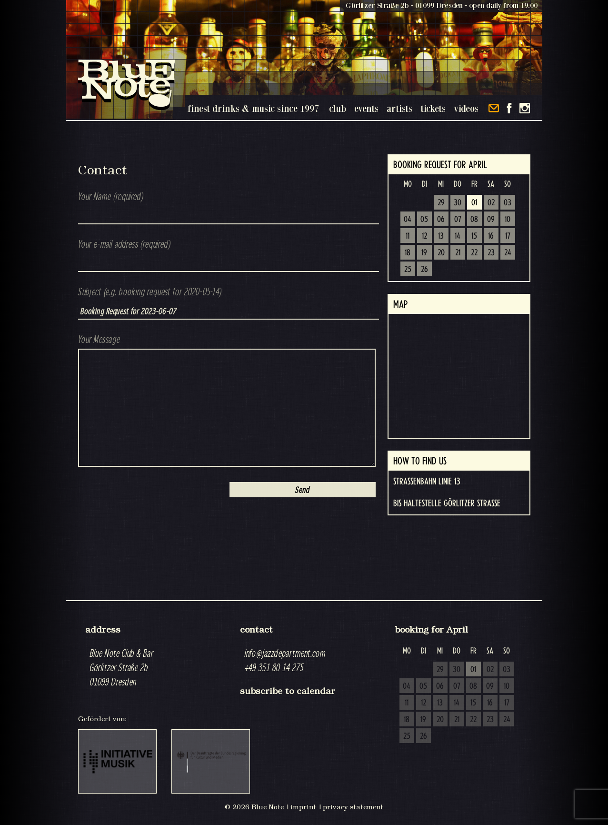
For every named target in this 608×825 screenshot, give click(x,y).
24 (507, 253)
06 (441, 219)
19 (424, 253)
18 (407, 253)
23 (491, 253)
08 (474, 219)
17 (507, 236)
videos (466, 108)
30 (457, 203)
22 (474, 253)
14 (457, 236)
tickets (433, 108)
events (366, 108)
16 (491, 236)
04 (407, 219)
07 (457, 219)
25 (407, 269)
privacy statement (353, 807)
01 (474, 203)
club (337, 108)
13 (441, 236)
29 (441, 203)
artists (399, 108)
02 (491, 203)
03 (507, 203)
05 (424, 219)
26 (424, 269)
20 (441, 253)
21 (457, 253)
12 (424, 236)
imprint (303, 807)
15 (474, 236)
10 (507, 219)
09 (491, 219)
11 (407, 236)
